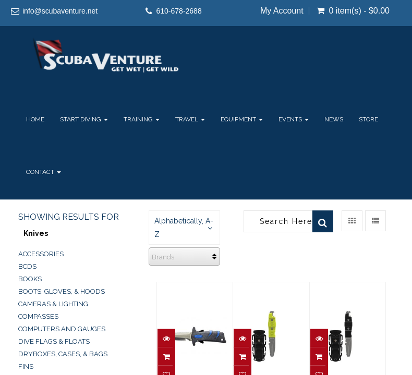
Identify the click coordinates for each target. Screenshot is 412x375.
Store (368, 119)
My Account (282, 11)
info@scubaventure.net (60, 11)
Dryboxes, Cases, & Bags (62, 354)
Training (142, 119)
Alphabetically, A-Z (183, 228)
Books (30, 279)
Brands (163, 257)
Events (293, 119)
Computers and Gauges (61, 329)
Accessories (41, 254)
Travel (190, 119)
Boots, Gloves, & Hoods (61, 291)
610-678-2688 (179, 11)
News (333, 119)
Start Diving (84, 119)
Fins (25, 366)
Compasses (38, 316)
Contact (43, 172)
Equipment (242, 119)
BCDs (27, 266)
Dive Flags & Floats (54, 341)
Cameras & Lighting (53, 304)
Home (35, 119)
